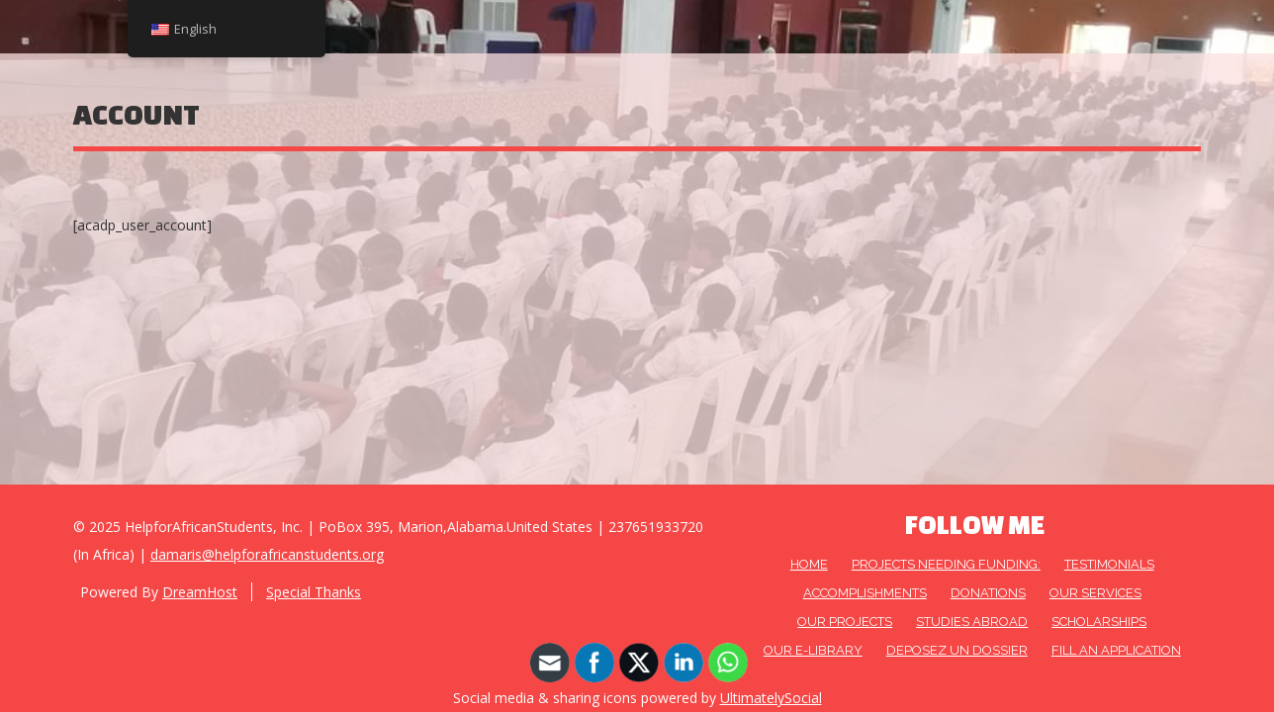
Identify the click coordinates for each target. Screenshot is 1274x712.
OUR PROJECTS (844, 621)
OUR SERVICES (1095, 592)
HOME (809, 564)
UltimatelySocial (771, 697)
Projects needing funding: (946, 564)
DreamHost (199, 591)
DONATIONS (988, 592)
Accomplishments (865, 592)
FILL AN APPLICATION (1116, 650)
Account (136, 114)
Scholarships (1098, 621)
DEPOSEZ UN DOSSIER (957, 650)
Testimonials (1109, 564)
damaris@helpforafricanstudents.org (267, 554)
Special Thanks (313, 591)
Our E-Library (813, 650)
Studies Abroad (972, 621)
